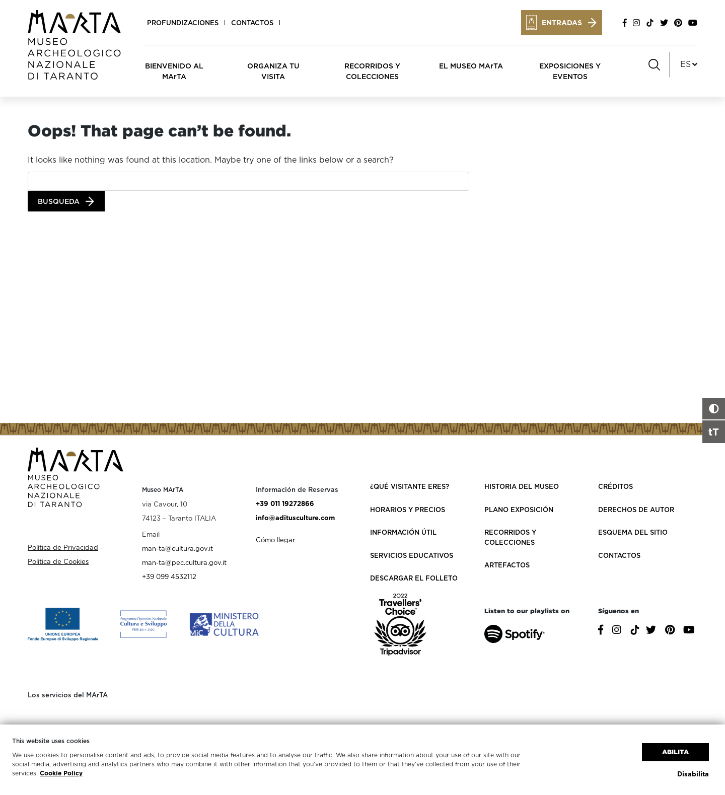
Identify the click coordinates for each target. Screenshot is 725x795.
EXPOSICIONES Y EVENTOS (570, 71)
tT (713, 431)
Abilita (675, 752)
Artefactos (507, 564)
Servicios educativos (411, 555)
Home (37, 113)
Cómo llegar (275, 539)
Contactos (252, 22)
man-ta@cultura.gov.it (177, 548)
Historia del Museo (521, 486)
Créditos (615, 486)
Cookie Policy (61, 773)
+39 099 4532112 (169, 576)
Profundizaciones (183, 22)
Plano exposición (518, 509)
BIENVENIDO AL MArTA (174, 71)
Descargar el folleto (414, 578)
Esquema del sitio (633, 532)
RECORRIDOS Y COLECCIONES (372, 71)
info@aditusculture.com (295, 517)
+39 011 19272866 (285, 503)
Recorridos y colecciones (510, 537)
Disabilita (693, 773)
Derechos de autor (636, 509)
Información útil (403, 532)
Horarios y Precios (407, 509)
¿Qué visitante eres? (409, 486)
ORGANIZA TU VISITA (273, 71)
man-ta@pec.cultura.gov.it (184, 562)
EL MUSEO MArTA (471, 65)
